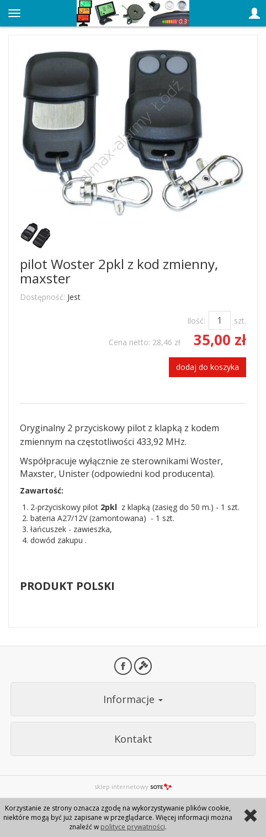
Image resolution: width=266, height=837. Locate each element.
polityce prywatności (132, 826)
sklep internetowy (133, 786)
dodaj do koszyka (207, 367)
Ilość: (196, 320)
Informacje (133, 699)
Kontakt (133, 738)
